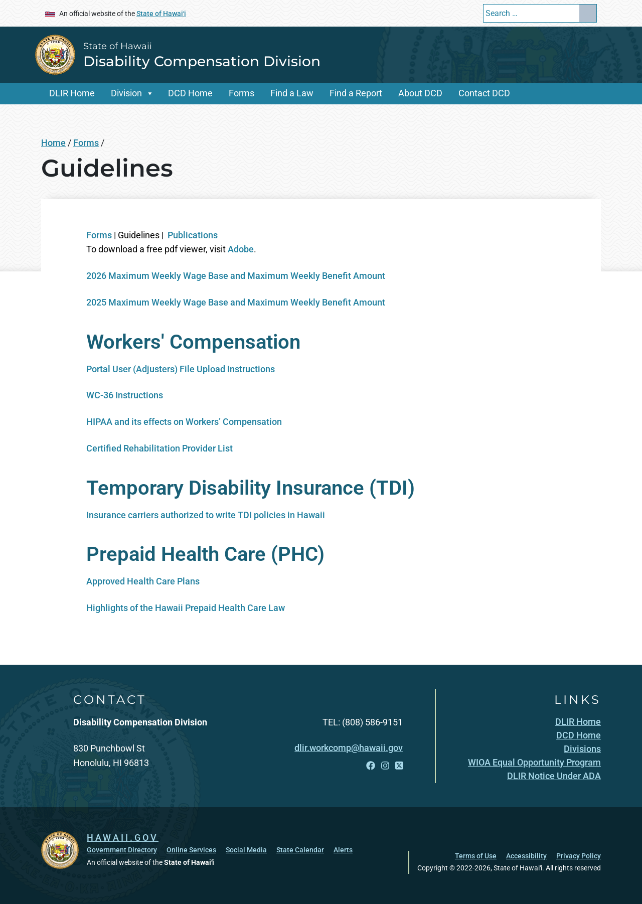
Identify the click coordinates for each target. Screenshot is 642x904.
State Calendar (300, 850)
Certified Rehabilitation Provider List (159, 448)
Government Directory (122, 850)
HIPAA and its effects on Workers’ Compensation (184, 421)
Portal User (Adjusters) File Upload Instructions (180, 369)
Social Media (246, 850)
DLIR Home (72, 93)
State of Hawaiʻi (161, 14)
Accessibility (526, 856)
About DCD (420, 93)
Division (126, 93)
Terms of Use (476, 856)
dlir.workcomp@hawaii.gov (348, 747)
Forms (241, 93)
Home (53, 142)
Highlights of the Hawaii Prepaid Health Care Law (185, 607)
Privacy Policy (578, 856)
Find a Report (356, 93)
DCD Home (190, 93)
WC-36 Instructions (124, 395)
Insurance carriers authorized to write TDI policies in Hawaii (205, 515)
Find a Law (291, 93)
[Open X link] (399, 765)
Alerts (343, 850)
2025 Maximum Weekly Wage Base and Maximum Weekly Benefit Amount (235, 302)
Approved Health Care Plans (143, 581)
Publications (193, 235)
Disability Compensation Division (201, 61)
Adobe (241, 249)
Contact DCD (484, 93)
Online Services (191, 850)
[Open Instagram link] (385, 765)
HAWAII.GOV (122, 837)
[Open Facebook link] (370, 765)
